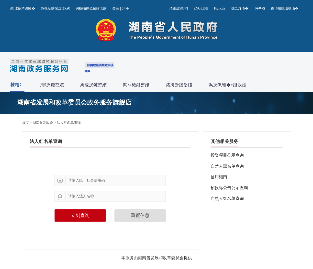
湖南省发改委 (43, 123)
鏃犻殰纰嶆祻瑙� (284, 8)
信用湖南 (219, 177)
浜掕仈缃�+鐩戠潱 (227, 84)
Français (219, 8)
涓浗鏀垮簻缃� (22, 8)
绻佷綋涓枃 (178, 8)
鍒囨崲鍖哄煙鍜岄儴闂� (99, 66)
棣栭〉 (17, 84)
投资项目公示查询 (227, 155)
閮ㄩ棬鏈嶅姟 (136, 84)
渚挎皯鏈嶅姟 (179, 84)
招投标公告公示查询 (229, 187)
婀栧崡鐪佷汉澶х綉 (55, 8)
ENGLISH (201, 8)
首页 (25, 123)
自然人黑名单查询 (227, 166)
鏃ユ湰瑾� (239, 8)
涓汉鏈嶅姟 (52, 84)
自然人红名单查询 (227, 198)
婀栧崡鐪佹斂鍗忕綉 (91, 8)
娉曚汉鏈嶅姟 (93, 84)
